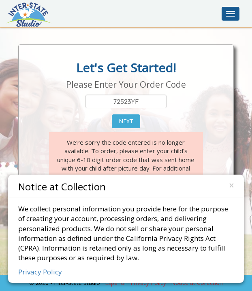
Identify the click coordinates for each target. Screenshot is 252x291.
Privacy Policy (40, 271)
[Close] (231, 186)
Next (126, 121)
